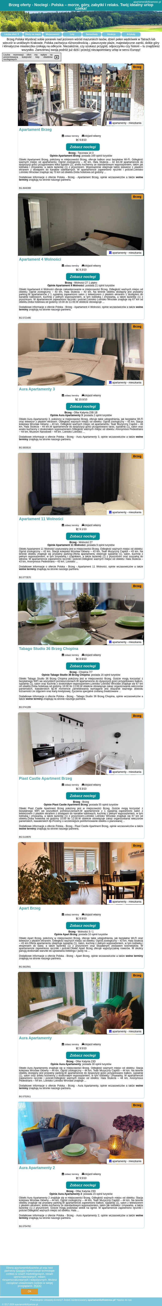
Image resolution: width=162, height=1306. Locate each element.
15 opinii (98, 1194)
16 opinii (105, 675)
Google (21, 1270)
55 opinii (103, 805)
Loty (72, 34)
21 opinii (99, 286)
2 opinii (98, 416)
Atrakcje (111, 34)
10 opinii (93, 935)
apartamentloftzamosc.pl (147, 1)
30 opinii (96, 1065)
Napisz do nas (124, 1300)
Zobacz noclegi (83, 148)
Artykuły (131, 34)
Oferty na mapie (33, 34)
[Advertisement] (81, 1266)
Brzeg (137, 67)
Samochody (92, 34)
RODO (37, 1285)
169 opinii (96, 156)
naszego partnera (60, 180)
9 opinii (100, 545)
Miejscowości (52, 34)
